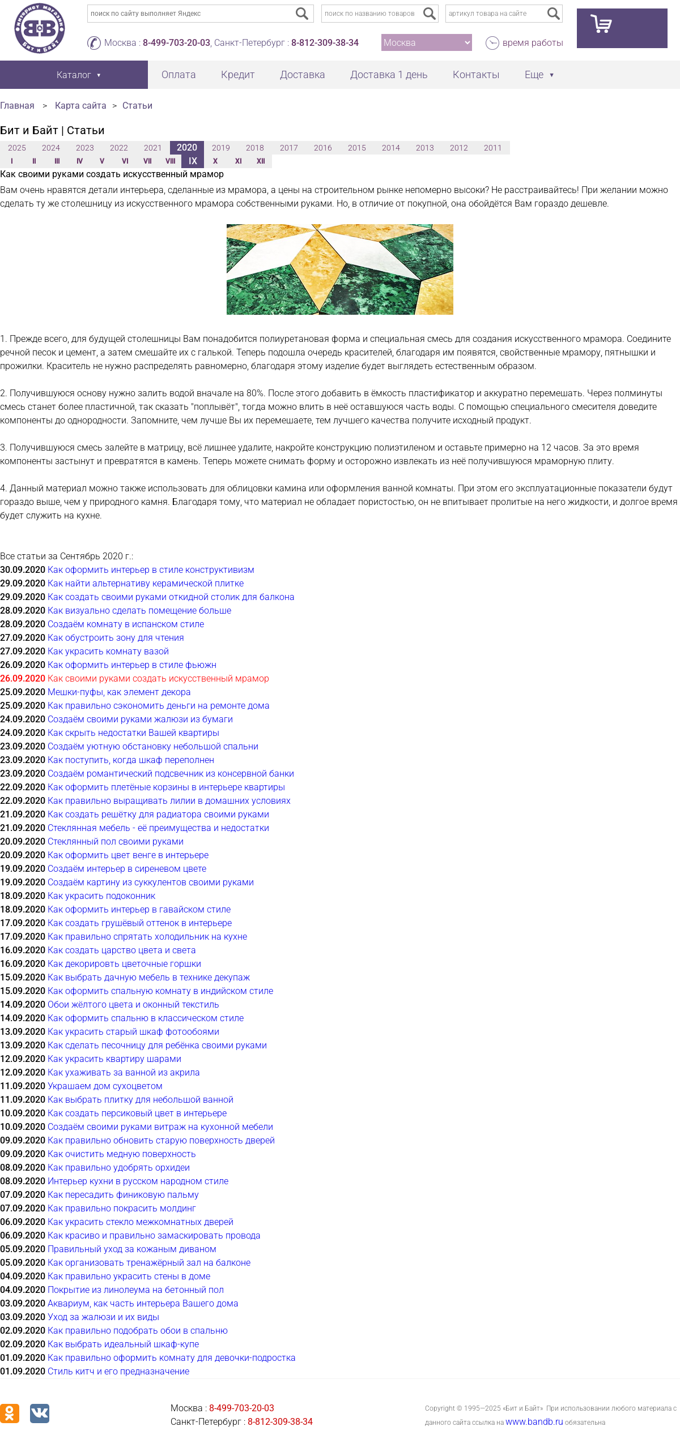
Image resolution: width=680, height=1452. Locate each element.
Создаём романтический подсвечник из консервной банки (171, 773)
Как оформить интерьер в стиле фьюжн (132, 664)
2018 (255, 147)
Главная (17, 105)
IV (79, 161)
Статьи (137, 105)
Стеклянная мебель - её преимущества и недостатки (158, 828)
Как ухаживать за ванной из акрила (124, 1072)
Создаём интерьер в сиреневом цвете (127, 868)
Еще (534, 74)
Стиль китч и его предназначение (118, 1371)
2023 (85, 147)
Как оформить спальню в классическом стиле (146, 1018)
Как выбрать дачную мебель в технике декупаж (149, 977)
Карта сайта (81, 105)
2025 (17, 147)
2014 (391, 147)
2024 (51, 147)
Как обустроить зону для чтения (116, 637)
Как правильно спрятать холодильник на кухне (147, 936)
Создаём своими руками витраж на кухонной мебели (160, 1126)
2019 (221, 147)
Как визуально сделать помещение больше (139, 610)
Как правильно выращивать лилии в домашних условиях (169, 800)
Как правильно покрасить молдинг (122, 1208)
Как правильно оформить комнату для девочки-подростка (172, 1357)
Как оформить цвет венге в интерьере (128, 855)
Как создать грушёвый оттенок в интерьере (140, 923)
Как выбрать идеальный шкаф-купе (123, 1344)
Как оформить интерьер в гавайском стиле (139, 909)
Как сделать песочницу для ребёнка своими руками (157, 1045)
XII (261, 161)
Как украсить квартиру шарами (114, 1058)
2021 (153, 147)
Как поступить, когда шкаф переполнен (131, 760)
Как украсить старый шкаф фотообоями (133, 1031)
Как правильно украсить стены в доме (129, 1276)
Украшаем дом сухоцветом (105, 1086)
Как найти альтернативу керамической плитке (146, 583)
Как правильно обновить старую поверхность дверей (161, 1140)
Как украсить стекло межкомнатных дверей (140, 1222)
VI (125, 161)
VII (147, 161)
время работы (533, 42)
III (57, 161)
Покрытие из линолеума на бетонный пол (136, 1289)
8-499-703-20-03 (176, 42)
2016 (323, 147)
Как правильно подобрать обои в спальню (138, 1330)
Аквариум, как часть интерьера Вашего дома (143, 1303)
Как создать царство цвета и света (122, 950)
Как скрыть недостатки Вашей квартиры (133, 732)
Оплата (179, 74)
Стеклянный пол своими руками (116, 841)
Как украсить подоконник (101, 895)
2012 (459, 147)
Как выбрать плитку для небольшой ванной (140, 1099)
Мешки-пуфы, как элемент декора (119, 692)
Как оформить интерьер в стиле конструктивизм (151, 569)
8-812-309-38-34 (325, 42)
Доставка (302, 74)
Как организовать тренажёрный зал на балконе (149, 1262)
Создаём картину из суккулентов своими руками (151, 882)
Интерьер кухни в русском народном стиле (138, 1181)
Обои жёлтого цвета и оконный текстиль (133, 1004)
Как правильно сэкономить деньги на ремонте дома (159, 705)
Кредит (238, 74)
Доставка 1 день (389, 74)
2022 (119, 147)
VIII (170, 161)
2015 (357, 147)
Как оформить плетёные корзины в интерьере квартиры (166, 787)
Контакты (476, 74)
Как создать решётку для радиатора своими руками (158, 814)
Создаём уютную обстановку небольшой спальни (153, 746)
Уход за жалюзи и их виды (103, 1317)
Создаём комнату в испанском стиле (126, 624)
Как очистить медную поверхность (122, 1154)
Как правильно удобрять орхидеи (119, 1167)
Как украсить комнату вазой (108, 651)
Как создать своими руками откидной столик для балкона (171, 597)
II (34, 161)
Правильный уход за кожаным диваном (132, 1249)
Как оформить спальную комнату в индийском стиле (160, 991)
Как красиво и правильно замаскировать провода (154, 1235)
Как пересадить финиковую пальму (123, 1194)
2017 (289, 147)
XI (238, 161)
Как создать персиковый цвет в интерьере (137, 1113)
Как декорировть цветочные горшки (124, 963)
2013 (425, 147)
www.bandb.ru (534, 1421)
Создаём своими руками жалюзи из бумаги (140, 719)
